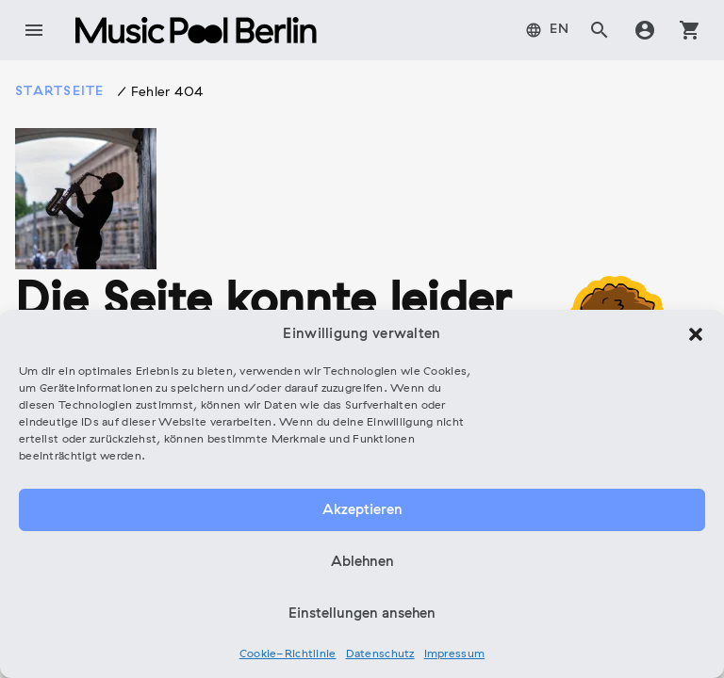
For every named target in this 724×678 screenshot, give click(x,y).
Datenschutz (380, 654)
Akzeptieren (362, 510)
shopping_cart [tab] (690, 30)
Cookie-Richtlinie (288, 654)
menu (34, 30)
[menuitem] (548, 30)
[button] (695, 334)
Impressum (454, 654)
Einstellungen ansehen (362, 614)
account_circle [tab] (645, 30)
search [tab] (599, 30)
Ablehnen (362, 562)
